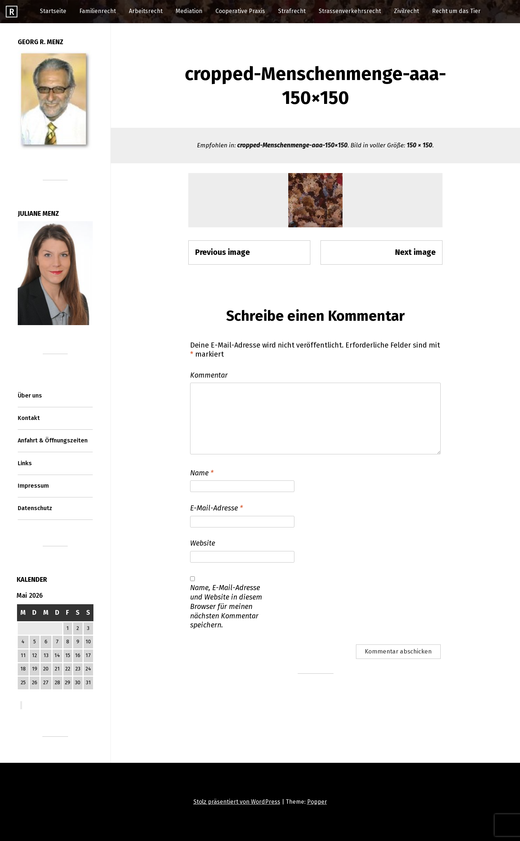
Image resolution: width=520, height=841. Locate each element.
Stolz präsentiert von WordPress (236, 801)
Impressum (33, 485)
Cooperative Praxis (240, 11)
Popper (317, 801)
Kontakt (29, 418)
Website (202, 543)
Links (25, 463)
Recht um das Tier (456, 11)
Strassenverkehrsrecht (350, 11)
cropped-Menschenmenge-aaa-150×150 (292, 145)
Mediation (189, 11)
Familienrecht (97, 11)
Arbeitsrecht (146, 11)
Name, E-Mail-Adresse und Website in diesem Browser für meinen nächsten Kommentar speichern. (226, 606)
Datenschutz (35, 508)
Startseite (53, 11)
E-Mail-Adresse (216, 508)
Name (202, 472)
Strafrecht (292, 11)
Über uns (30, 395)
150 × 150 (419, 145)
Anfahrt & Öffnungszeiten (53, 440)
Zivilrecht (406, 11)
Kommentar (209, 375)
